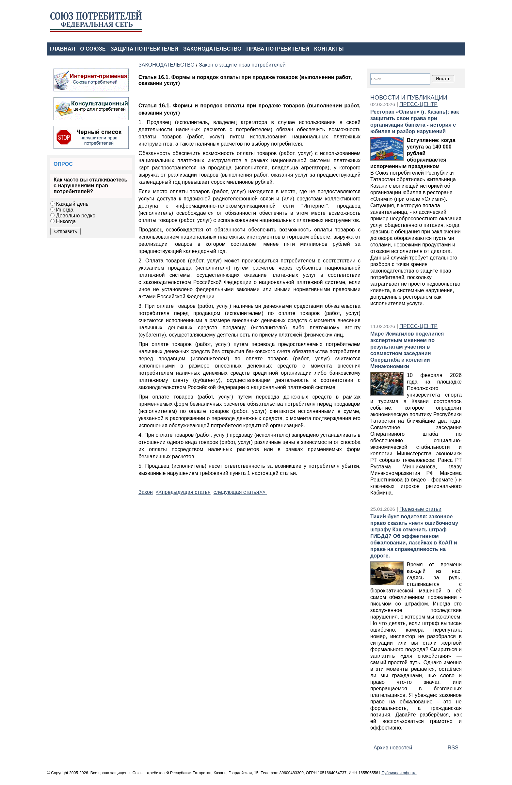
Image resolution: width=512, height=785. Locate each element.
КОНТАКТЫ (329, 49)
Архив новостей (393, 747)
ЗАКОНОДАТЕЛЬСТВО (212, 49)
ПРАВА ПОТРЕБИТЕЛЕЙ (278, 49)
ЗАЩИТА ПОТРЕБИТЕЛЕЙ (145, 49)
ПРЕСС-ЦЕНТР (418, 104)
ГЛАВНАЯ (62, 49)
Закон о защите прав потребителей (242, 65)
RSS (453, 747)
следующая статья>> (240, 492)
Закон (145, 492)
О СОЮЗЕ (92, 49)
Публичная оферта (398, 773)
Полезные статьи (420, 509)
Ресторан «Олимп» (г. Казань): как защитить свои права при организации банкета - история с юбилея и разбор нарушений (414, 121)
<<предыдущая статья (183, 492)
